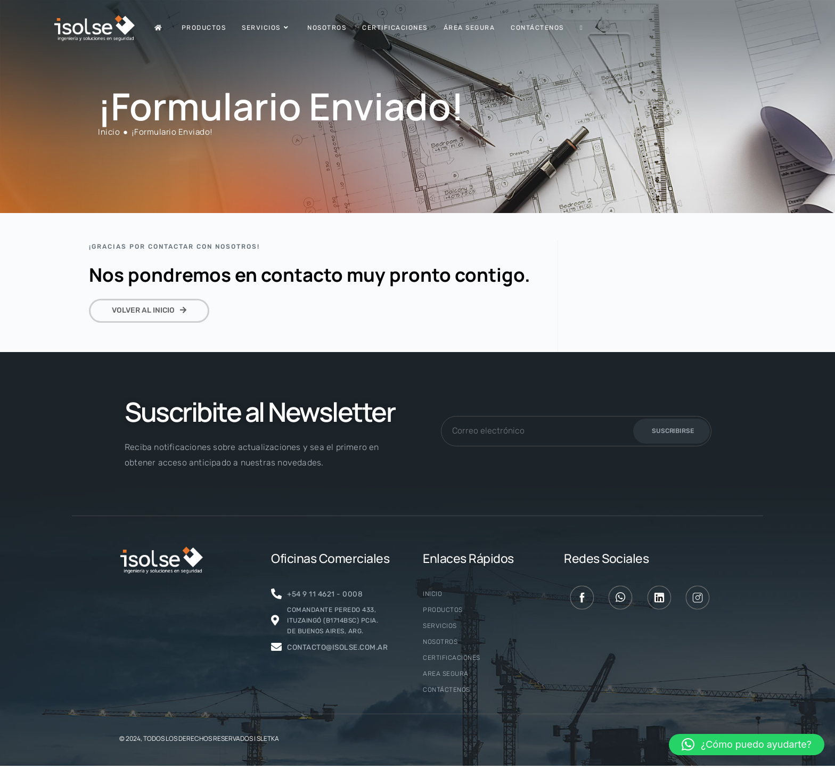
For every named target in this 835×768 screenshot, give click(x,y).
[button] (746, 744)
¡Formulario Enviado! (172, 131)
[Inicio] (109, 131)
